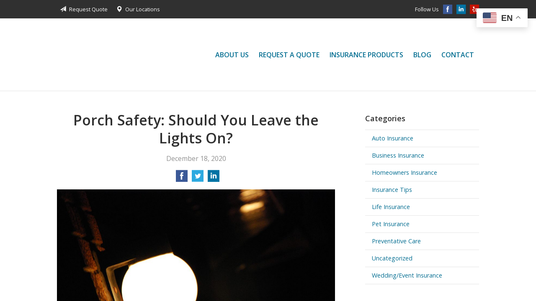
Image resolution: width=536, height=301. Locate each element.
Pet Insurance (391, 224)
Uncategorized (392, 258)
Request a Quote (289, 54)
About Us (232, 54)
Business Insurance (398, 155)
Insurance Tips (392, 190)
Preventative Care (396, 241)
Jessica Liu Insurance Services (82, 54)
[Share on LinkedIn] (213, 178)
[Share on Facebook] (182, 178)
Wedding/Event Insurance (407, 275)
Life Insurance (391, 207)
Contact (457, 54)
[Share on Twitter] (198, 178)
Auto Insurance (392, 138)
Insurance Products (366, 54)
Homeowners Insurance (404, 172)
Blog (422, 54)
